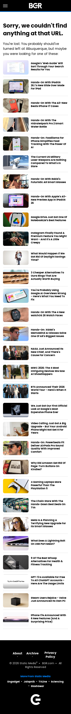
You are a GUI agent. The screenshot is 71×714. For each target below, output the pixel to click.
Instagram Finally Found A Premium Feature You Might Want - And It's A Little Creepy (49, 238)
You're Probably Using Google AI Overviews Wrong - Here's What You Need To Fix (48, 295)
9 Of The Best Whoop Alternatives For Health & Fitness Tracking (47, 561)
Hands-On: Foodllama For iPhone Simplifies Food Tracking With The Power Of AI (48, 142)
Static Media (28, 663)
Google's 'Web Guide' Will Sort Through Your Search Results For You (47, 66)
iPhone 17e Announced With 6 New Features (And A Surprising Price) (48, 618)
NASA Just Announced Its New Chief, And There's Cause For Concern (47, 352)
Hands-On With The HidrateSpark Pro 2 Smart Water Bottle (47, 123)
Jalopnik (29, 681)
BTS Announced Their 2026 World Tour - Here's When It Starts (48, 390)
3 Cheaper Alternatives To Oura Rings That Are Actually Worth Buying (47, 276)
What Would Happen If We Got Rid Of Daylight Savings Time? (48, 257)
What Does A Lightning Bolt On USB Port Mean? (48, 542)
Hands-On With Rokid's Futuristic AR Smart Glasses (48, 181)
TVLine (43, 681)
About (17, 653)
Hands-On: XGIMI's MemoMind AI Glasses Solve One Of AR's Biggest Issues (48, 333)
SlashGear (37, 686)
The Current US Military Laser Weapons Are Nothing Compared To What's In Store (48, 161)
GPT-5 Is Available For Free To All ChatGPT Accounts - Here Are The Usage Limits (48, 580)
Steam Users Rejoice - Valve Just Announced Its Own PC (48, 599)
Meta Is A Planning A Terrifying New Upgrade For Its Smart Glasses (48, 523)
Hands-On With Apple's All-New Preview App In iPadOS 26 (48, 200)
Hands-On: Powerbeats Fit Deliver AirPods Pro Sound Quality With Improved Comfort (47, 447)
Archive (32, 653)
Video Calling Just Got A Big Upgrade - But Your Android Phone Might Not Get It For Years (49, 428)
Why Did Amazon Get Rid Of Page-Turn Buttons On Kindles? (48, 466)
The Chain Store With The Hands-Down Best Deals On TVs (48, 504)
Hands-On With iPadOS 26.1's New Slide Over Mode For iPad (47, 85)
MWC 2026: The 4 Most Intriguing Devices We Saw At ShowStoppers (48, 371)
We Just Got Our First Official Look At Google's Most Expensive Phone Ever (49, 409)
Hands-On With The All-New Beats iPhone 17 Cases (49, 105)
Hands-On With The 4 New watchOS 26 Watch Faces (48, 314)
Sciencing (57, 681)
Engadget (13, 681)
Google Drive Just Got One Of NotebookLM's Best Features (49, 219)
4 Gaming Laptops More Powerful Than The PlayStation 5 (46, 485)
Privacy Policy (50, 655)
